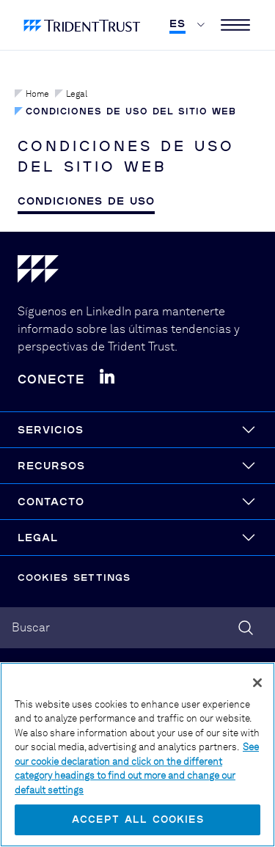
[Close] (257, 683)
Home (32, 94)
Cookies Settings (74, 577)
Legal (71, 94)
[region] (137, 754)
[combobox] (137, 627)
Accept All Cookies (138, 819)
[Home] (137, 271)
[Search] (245, 627)
